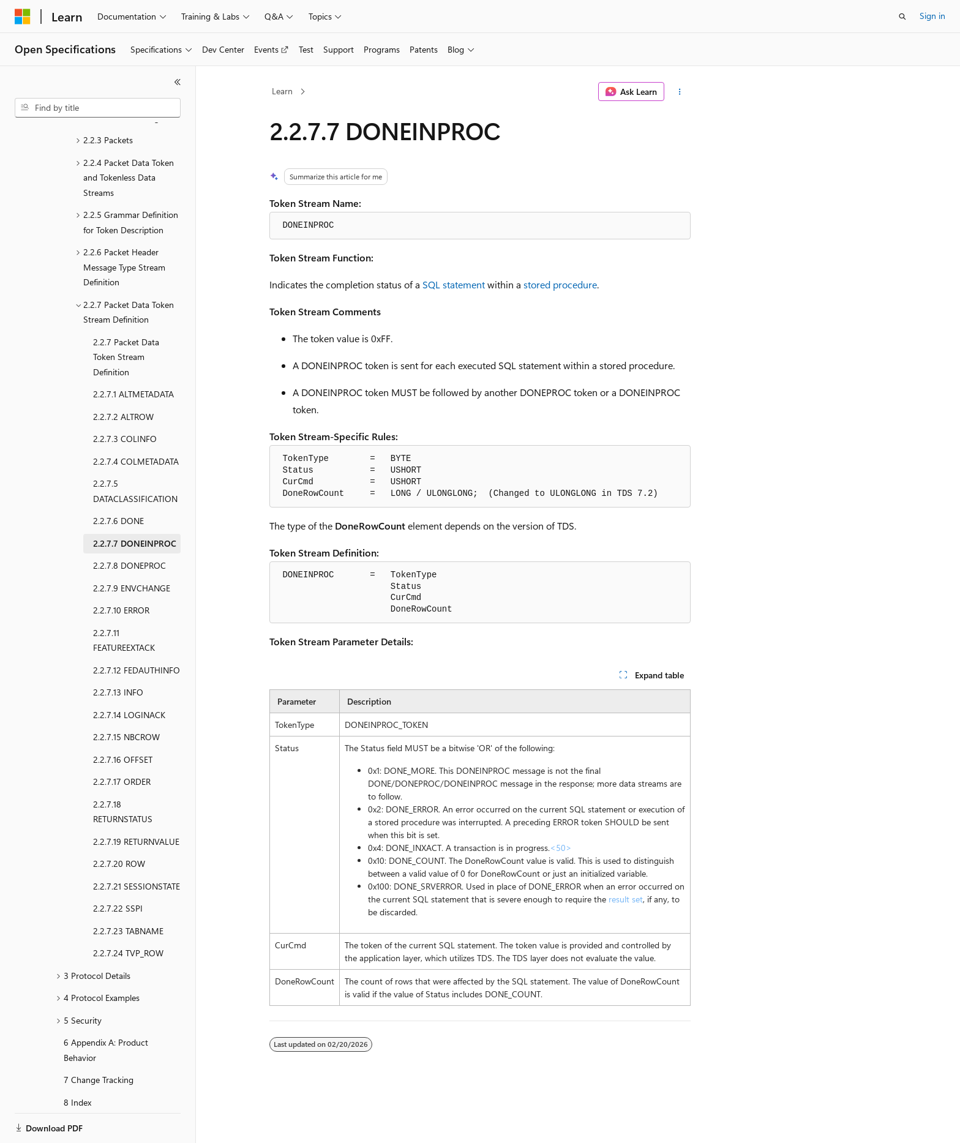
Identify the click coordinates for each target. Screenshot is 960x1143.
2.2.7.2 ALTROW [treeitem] (123, 374)
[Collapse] (177, 82)
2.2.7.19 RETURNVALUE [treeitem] (136, 799)
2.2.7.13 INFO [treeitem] (118, 650)
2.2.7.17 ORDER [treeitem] (122, 739)
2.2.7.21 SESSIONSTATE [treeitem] (136, 844)
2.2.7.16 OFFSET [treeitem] (122, 717)
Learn (282, 91)
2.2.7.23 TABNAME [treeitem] (128, 888)
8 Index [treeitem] (77, 1060)
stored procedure (560, 284)
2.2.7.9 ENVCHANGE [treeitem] (131, 546)
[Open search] (902, 17)
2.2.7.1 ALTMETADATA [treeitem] (133, 352)
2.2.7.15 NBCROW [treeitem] (126, 694)
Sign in (932, 15)
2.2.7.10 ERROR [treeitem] (121, 568)
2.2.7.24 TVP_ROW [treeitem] (128, 910)
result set (626, 899)
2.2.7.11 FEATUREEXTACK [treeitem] (124, 598)
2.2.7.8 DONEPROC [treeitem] (129, 523)
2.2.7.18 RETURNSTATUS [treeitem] (122, 769)
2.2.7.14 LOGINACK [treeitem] (129, 672)
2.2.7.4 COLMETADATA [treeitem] (136, 419)
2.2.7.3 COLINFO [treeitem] (125, 396)
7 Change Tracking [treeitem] (98, 1037)
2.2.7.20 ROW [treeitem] (119, 821)
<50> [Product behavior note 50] (561, 847)
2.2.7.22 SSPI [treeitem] (118, 866)
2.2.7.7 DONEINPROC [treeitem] (134, 501)
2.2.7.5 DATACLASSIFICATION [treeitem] (135, 448)
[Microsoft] (23, 16)
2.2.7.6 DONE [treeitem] (118, 478)
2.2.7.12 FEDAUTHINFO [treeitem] (136, 628)
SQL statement (453, 284)
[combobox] (98, 108)
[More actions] (680, 92)
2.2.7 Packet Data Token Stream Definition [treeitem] (126, 314)
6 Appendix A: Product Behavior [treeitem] (106, 1007)
